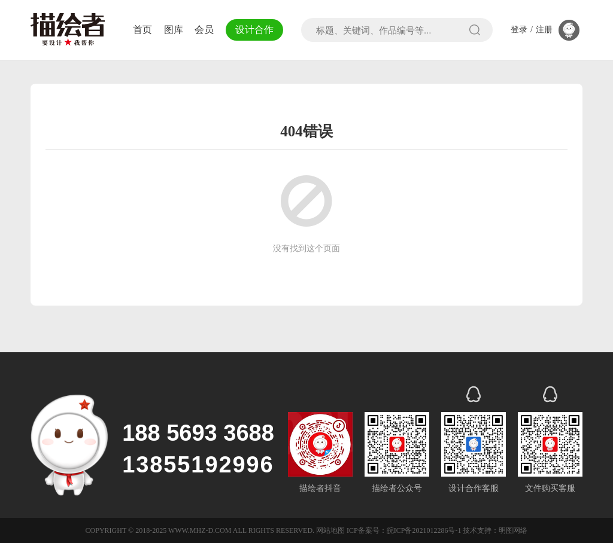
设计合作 (254, 30)
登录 (519, 30)
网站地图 (330, 530)
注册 (544, 30)
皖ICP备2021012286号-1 (424, 530)
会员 (204, 30)
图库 (173, 30)
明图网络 (513, 530)
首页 (142, 30)
